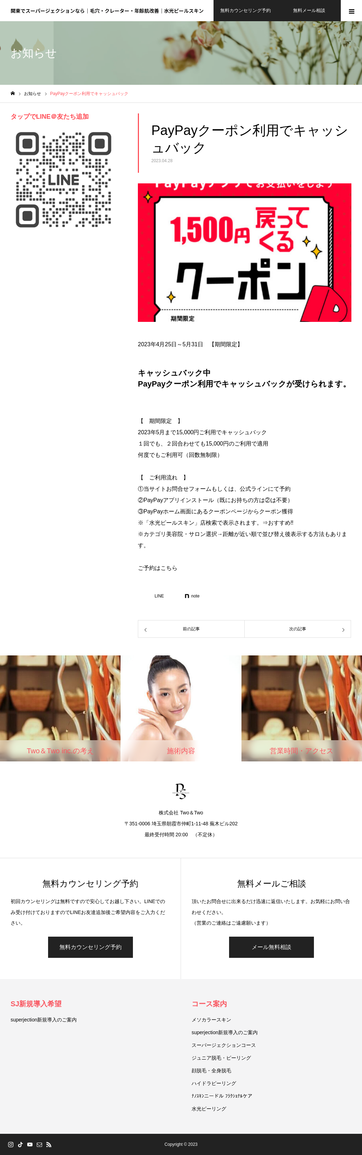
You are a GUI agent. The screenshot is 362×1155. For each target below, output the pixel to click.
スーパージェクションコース (224, 1045)
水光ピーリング (209, 1109)
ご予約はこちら (157, 568)
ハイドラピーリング (214, 1083)
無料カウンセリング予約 (90, 947)
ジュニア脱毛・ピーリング (221, 1058)
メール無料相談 (271, 947)
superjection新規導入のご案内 (44, 1020)
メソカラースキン (211, 1020)
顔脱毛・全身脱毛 (211, 1070)
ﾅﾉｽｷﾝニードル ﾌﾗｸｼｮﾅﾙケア (222, 1096)
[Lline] (155, 596)
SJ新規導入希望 (36, 1004)
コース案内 (209, 1004)
